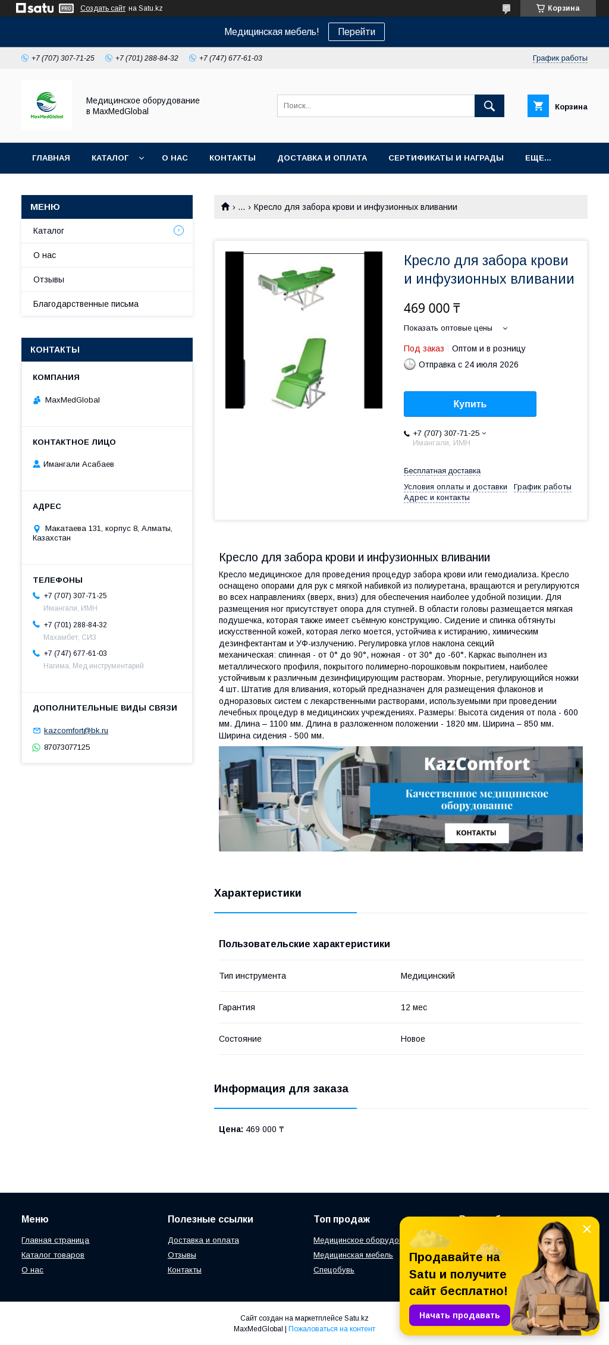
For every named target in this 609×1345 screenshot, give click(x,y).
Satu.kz (356, 1318)
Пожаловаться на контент (331, 1329)
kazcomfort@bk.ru (76, 730)
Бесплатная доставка (442, 470)
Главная (51, 157)
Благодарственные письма (86, 304)
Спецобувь (333, 1269)
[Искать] (489, 106)
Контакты (232, 157)
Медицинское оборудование (366, 1240)
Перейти (356, 32)
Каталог (110, 157)
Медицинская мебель (353, 1254)
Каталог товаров (52, 1254)
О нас (175, 157)
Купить (470, 404)
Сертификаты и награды (446, 157)
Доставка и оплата (322, 157)
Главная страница (55, 1240)
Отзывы (48, 279)
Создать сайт (102, 8)
